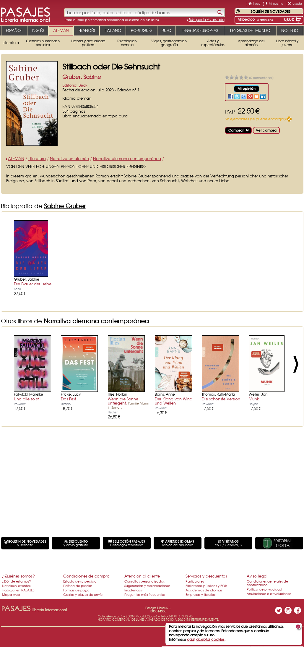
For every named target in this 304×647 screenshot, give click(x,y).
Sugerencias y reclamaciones (147, 585)
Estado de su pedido (79, 581)
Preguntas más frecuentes (144, 594)
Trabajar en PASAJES (18, 590)
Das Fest (68, 399)
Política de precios (77, 585)
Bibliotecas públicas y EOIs (206, 585)
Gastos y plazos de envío (83, 594)
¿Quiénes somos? (18, 576)
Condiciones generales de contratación (267, 583)
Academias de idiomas (204, 590)
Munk (254, 399)
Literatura (37, 158)
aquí (190, 639)
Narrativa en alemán (69, 158)
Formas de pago (76, 590)
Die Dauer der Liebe (32, 284)
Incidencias (133, 590)
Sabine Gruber (65, 205)
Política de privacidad (264, 589)
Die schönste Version (221, 399)
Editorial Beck (74, 85)
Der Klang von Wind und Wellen (173, 401)
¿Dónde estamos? (16, 581)
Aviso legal (257, 576)
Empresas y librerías (200, 594)
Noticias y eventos (16, 585)
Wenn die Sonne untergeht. (128, 403)
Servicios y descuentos (206, 576)
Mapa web (11, 594)
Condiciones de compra (86, 576)
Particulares (195, 581)
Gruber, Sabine (81, 77)
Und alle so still (27, 399)
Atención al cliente (142, 576)
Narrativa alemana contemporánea (127, 158)
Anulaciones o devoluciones (269, 593)
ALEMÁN (16, 158)
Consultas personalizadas (144, 581)
